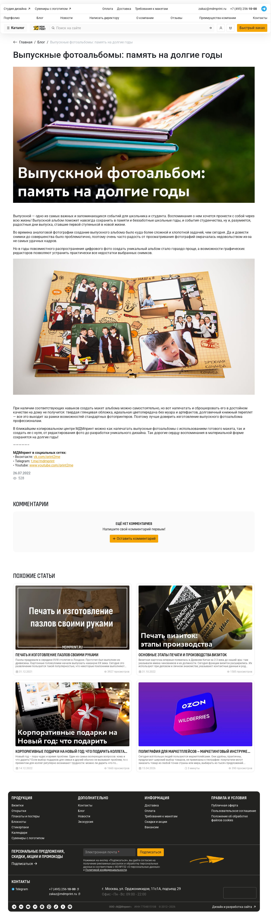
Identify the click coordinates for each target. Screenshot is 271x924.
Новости (66, 18)
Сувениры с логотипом (53, 9)
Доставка (124, 8)
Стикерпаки (20, 827)
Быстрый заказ (252, 28)
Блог (40, 18)
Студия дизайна (17, 9)
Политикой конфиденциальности (106, 869)
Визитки (18, 805)
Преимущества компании (217, 18)
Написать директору (104, 18)
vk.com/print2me (47, 457)
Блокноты (19, 821)
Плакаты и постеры (26, 816)
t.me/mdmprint (42, 461)
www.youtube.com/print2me (51, 465)
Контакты (260, 18)
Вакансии (152, 827)
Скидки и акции (156, 821)
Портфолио (12, 18)
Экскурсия (85, 821)
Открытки (19, 811)
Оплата (107, 8)
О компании (145, 18)
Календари (19, 832)
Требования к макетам (151, 8)
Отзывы (176, 18)
